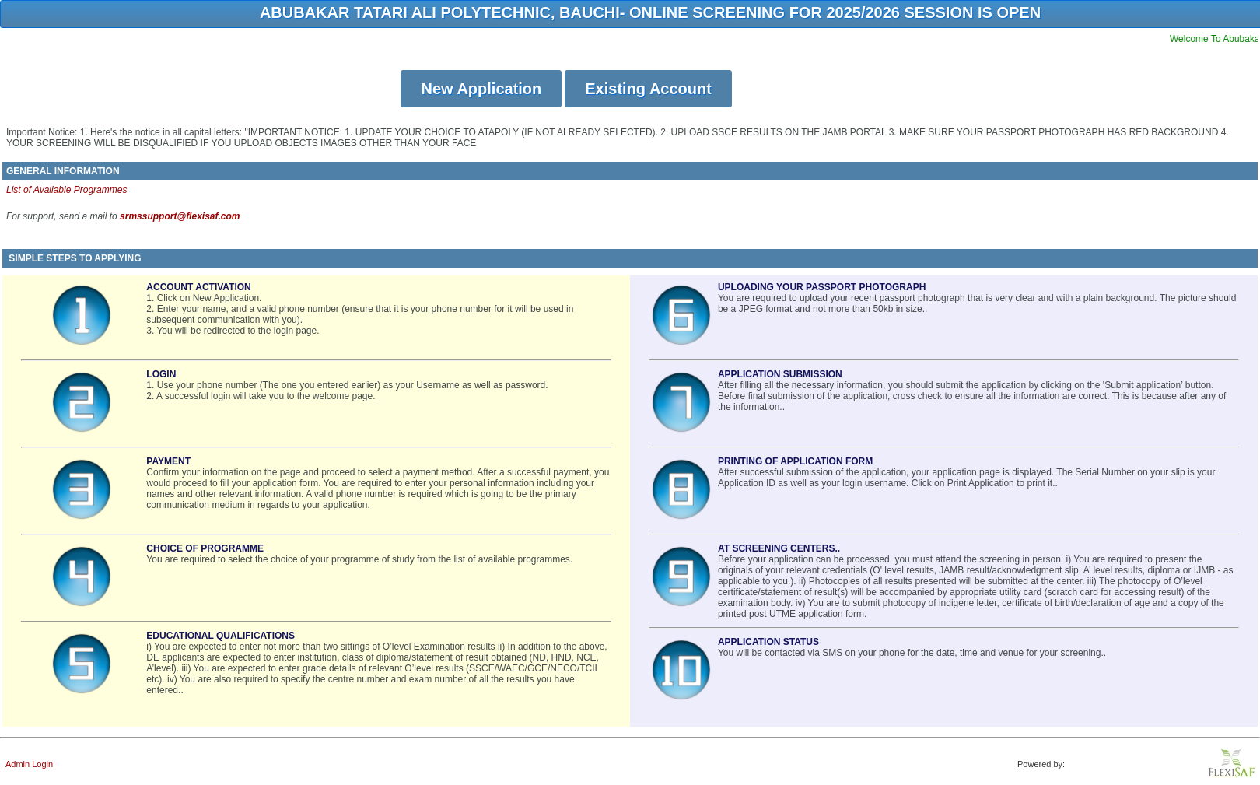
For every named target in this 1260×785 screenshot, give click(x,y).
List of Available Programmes (66, 189)
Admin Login (29, 764)
